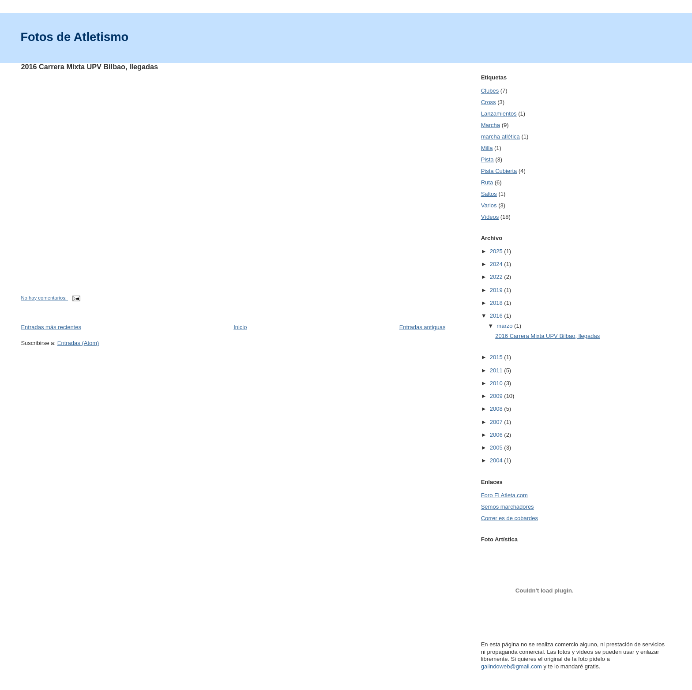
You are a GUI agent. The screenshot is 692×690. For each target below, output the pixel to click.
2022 (497, 277)
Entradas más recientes (51, 327)
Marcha (490, 125)
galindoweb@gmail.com (511, 666)
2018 (497, 303)
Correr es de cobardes (509, 518)
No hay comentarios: (44, 297)
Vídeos (490, 217)
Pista (487, 159)
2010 (497, 383)
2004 (497, 460)
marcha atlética (500, 136)
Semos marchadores (507, 506)
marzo (505, 325)
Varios (489, 205)
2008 (497, 408)
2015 (497, 357)
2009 (497, 396)
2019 (497, 290)
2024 (497, 264)
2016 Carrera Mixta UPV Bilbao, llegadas (89, 67)
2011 (497, 370)
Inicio (240, 327)
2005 (497, 447)
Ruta (487, 182)
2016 (497, 315)
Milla (487, 148)
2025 (497, 251)
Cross (488, 102)
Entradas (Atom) (78, 343)
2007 (497, 422)
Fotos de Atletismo (74, 37)
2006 (497, 434)
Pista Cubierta (499, 171)
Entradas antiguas (422, 327)
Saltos (489, 194)
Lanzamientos (499, 113)
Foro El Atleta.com (504, 495)
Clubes (490, 90)
